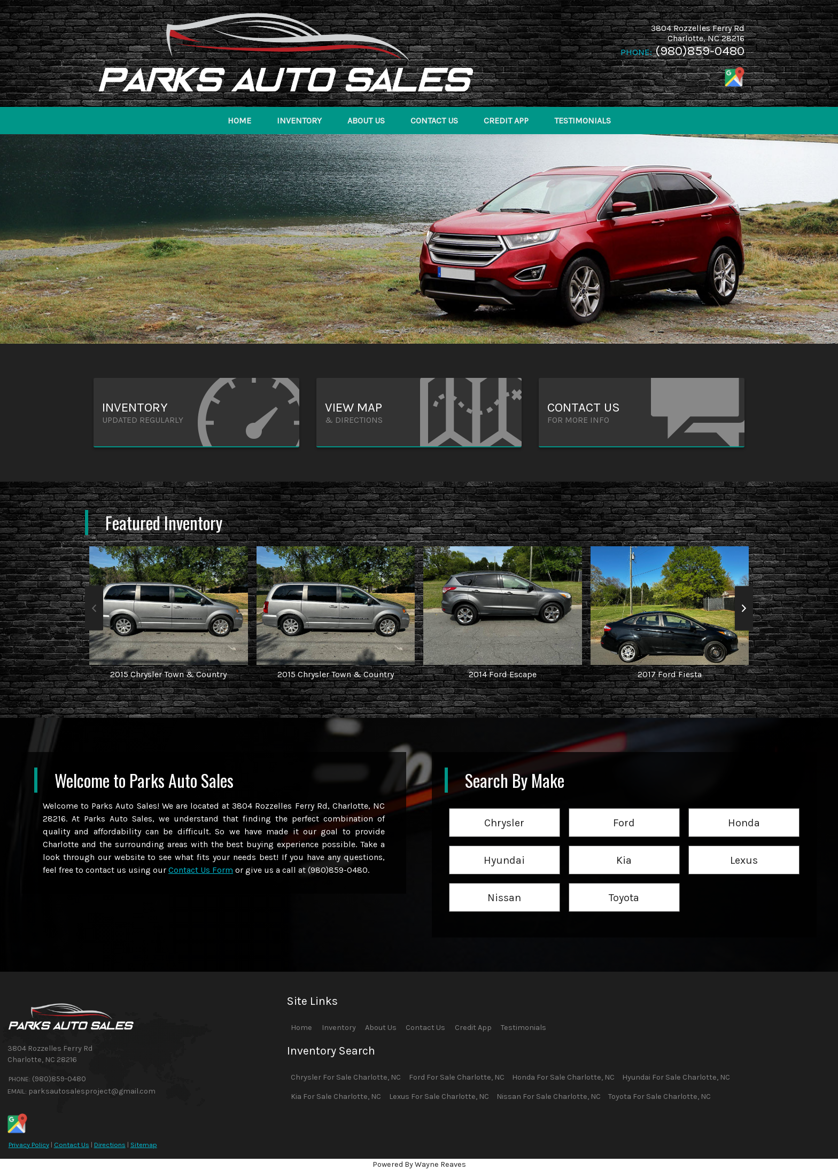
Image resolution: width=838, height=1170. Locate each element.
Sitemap (143, 1145)
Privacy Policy (29, 1145)
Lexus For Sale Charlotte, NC (439, 1096)
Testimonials (523, 1027)
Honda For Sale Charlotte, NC (563, 1077)
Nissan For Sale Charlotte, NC (548, 1096)
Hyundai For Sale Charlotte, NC (676, 1077)
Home (301, 1027)
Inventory (339, 1027)
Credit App (473, 1027)
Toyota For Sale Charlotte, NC (659, 1096)
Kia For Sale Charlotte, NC (336, 1096)
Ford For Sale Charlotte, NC (457, 1077)
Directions (110, 1145)
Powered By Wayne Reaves (419, 1164)
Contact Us (71, 1145)
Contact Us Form (200, 870)
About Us (381, 1027)
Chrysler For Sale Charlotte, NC (346, 1077)
